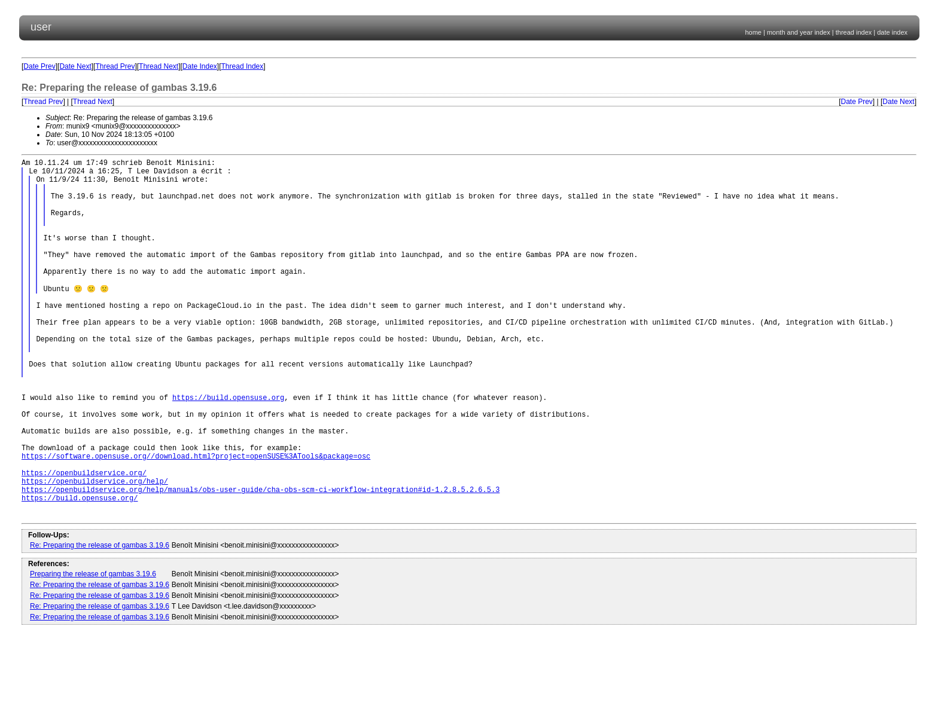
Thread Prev (115, 66)
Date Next (75, 66)
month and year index (798, 32)
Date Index (199, 66)
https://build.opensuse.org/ (80, 571)
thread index (854, 32)
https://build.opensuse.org (228, 449)
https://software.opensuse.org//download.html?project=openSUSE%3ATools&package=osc (196, 520)
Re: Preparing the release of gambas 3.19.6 (99, 622)
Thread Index (242, 66)
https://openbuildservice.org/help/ (95, 550)
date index (892, 32)
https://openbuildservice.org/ (84, 540)
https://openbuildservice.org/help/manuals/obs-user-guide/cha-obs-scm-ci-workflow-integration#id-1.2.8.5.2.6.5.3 (261, 560)
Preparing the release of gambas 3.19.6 (93, 650)
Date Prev (39, 66)
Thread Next (158, 66)
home (753, 32)
